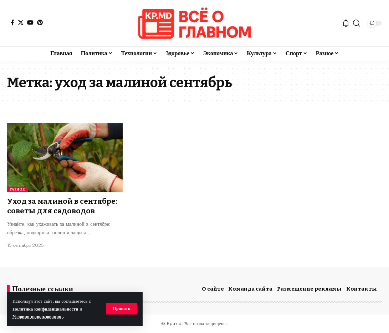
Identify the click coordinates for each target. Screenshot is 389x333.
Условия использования (37, 316)
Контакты (361, 289)
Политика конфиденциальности (46, 309)
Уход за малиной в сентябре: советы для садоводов (62, 206)
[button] (121, 308)
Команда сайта (250, 289)
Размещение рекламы (309, 289)
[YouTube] (30, 22)
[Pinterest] (40, 22)
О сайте (213, 289)
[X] (20, 22)
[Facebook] (12, 22)
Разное (17, 189)
